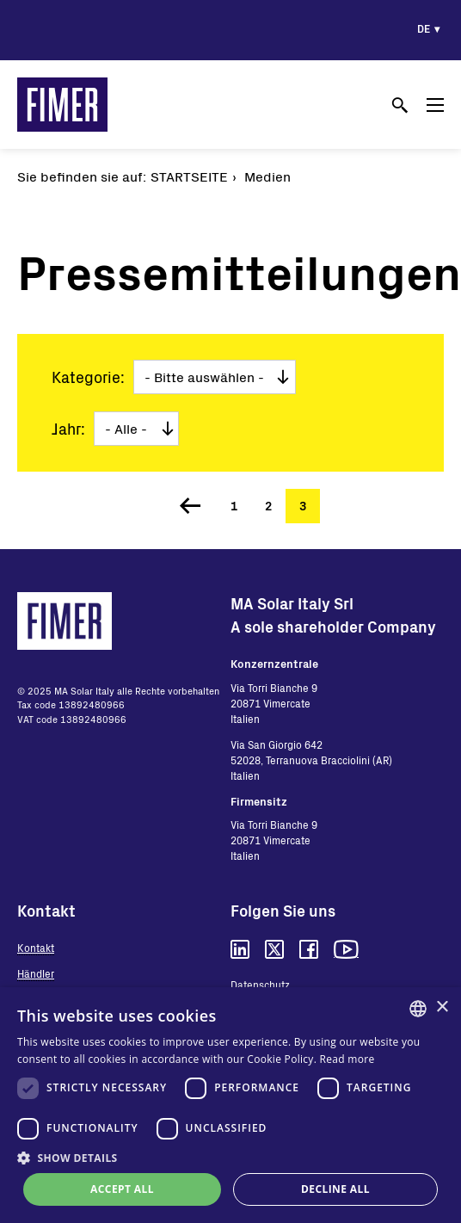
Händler (35, 973)
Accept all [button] (122, 1189)
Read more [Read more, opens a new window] (347, 1059)
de (423, 28)
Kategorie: (88, 377)
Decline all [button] (335, 1189)
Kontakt (35, 947)
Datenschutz (260, 984)
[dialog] (230, 1105)
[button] (230, 1157)
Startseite (189, 176)
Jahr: (68, 428)
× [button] (441, 1007)
